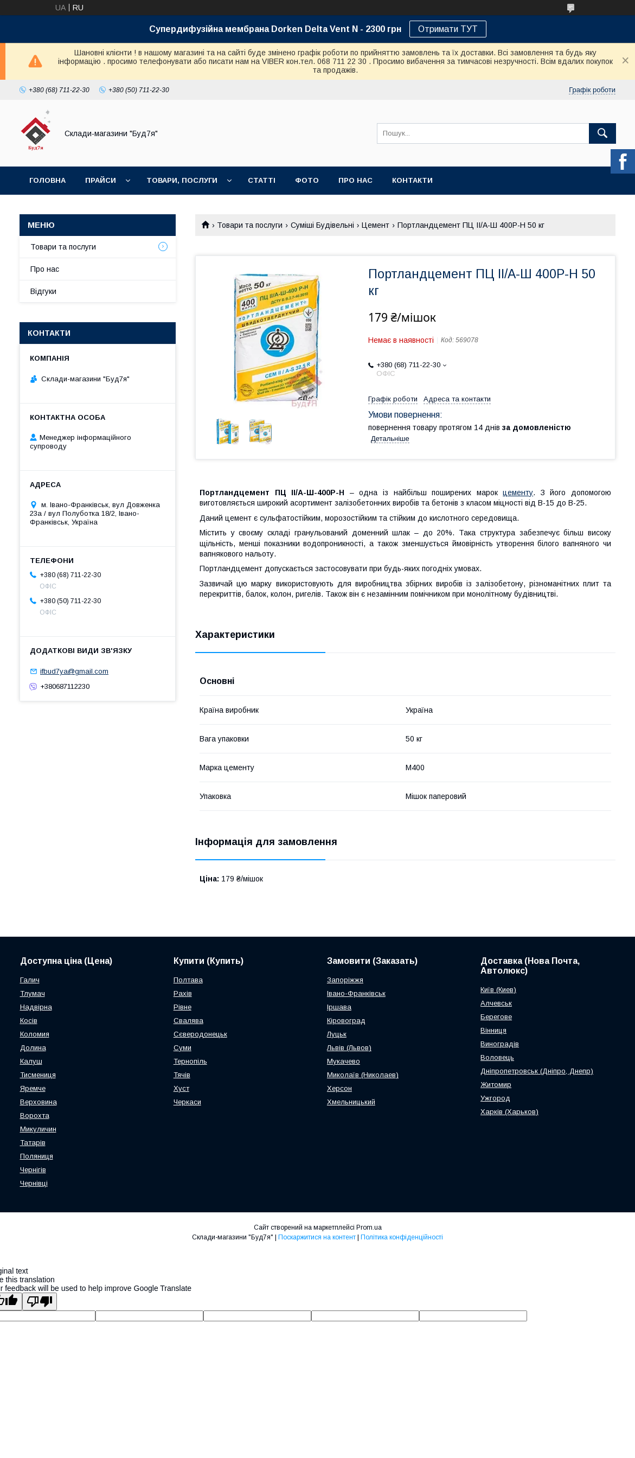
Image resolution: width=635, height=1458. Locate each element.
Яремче (33, 1088)
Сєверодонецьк (200, 1034)
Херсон (339, 1088)
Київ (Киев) (498, 990)
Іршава (339, 1007)
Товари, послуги (181, 180)
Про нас (355, 180)
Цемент (375, 225)
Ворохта (34, 1115)
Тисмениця (38, 1075)
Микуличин (38, 1129)
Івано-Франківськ (356, 993)
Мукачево (343, 1061)
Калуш (31, 1061)
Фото (307, 180)
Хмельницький (351, 1102)
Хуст (181, 1088)
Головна (47, 180)
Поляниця (36, 1156)
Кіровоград (346, 1020)
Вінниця (493, 1030)
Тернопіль (190, 1061)
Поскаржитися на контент (317, 1237)
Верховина (38, 1102)
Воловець (497, 1057)
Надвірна (36, 1007)
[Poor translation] (39, 1301)
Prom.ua (369, 1227)
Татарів (33, 1143)
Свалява (188, 1020)
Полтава (188, 980)
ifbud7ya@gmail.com (74, 671)
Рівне (182, 1007)
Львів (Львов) (349, 1048)
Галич (30, 980)
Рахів (183, 993)
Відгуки (43, 291)
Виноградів (499, 1044)
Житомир (495, 1084)
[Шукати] (602, 133)
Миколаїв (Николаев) (363, 1075)
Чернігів (33, 1170)
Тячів (182, 1075)
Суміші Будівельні (322, 225)
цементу (518, 492)
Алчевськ (496, 1003)
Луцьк (337, 1034)
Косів (28, 1020)
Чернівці (34, 1183)
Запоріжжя (345, 980)
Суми (182, 1048)
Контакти (412, 180)
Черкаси (187, 1102)
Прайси (100, 180)
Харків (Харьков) (509, 1112)
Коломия (34, 1034)
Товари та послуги (250, 225)
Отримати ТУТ (448, 29)
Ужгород (495, 1098)
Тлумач (32, 993)
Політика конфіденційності (402, 1237)
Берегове (496, 1017)
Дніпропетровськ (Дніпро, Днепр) (536, 1071)
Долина (33, 1048)
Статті (261, 180)
